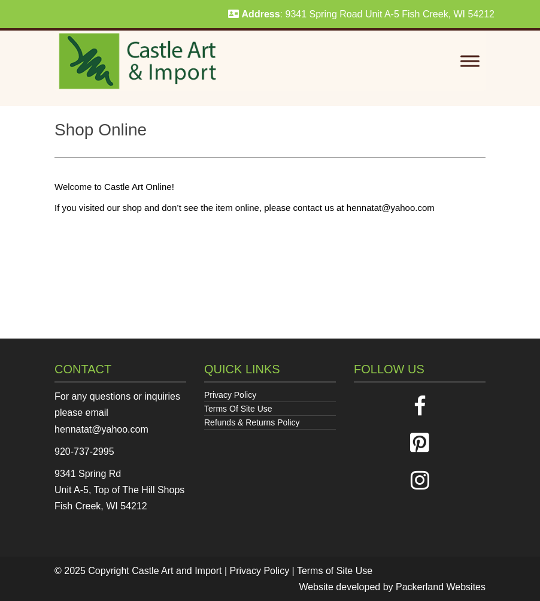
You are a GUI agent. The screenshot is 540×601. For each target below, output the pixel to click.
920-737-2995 (84, 451)
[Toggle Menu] (470, 61)
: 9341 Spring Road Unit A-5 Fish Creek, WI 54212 (361, 14)
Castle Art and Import (177, 571)
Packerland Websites (441, 587)
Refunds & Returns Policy (252, 422)
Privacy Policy (230, 395)
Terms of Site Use (334, 571)
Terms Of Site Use (238, 408)
